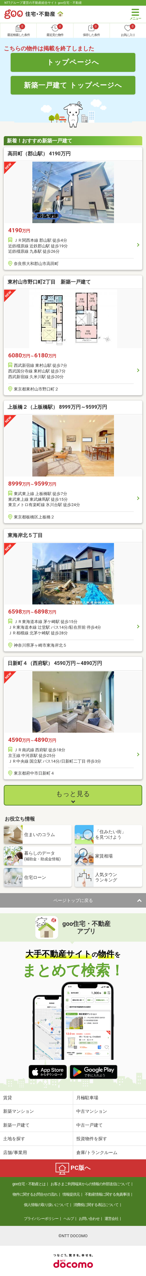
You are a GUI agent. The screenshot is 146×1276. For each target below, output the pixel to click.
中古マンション (91, 1111)
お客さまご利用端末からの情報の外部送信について (90, 1184)
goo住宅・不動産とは (28, 1184)
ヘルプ (68, 1218)
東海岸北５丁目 (25, 535)
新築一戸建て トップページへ (73, 85)
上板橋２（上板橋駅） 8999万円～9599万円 (57, 407)
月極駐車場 (87, 1097)
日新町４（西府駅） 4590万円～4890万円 (55, 663)
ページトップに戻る (73, 900)
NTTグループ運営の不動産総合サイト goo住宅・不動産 (43, 2)
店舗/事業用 (15, 1152)
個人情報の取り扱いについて (46, 1205)
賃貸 (7, 1097)
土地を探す (14, 1138)
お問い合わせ (89, 1218)
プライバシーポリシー (41, 1218)
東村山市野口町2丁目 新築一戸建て (49, 282)
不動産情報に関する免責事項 (107, 1194)
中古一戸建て (89, 1125)
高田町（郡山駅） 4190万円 (39, 154)
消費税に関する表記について (95, 1205)
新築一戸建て (16, 1125)
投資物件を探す (91, 1138)
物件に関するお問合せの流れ (35, 1194)
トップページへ (73, 62)
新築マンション (18, 1111)
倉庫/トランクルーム (97, 1152)
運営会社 (111, 1218)
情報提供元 (71, 1194)
